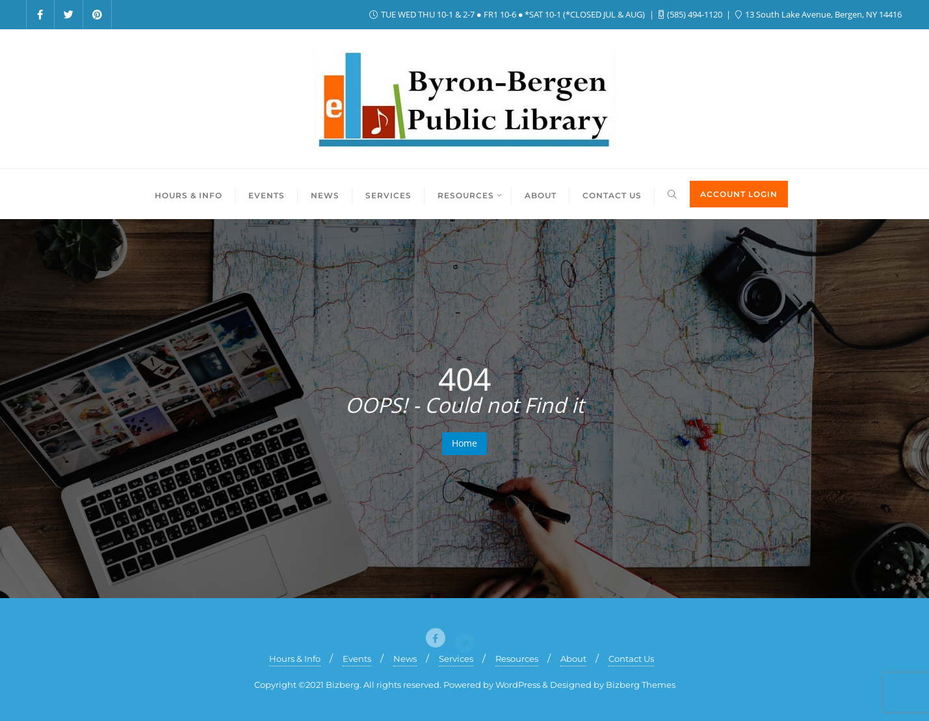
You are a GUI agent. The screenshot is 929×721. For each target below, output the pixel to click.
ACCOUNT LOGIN (739, 194)
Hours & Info (295, 658)
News (405, 658)
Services (456, 658)
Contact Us (631, 658)
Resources (516, 658)
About (573, 658)
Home (464, 443)
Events (357, 658)
